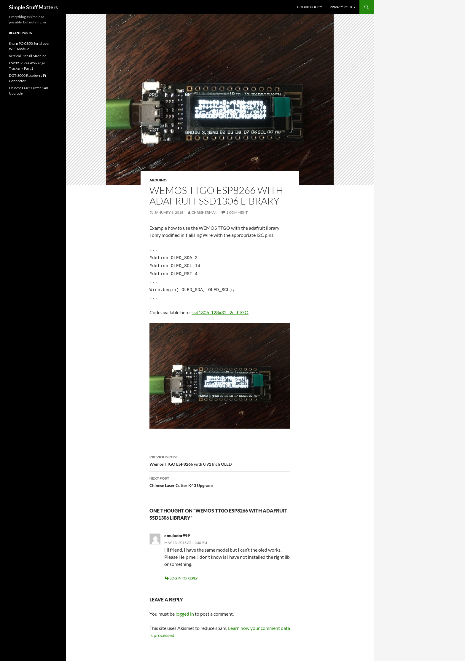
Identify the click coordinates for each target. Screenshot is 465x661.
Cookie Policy (309, 7)
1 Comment (237, 212)
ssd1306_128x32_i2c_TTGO (220, 306)
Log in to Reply (184, 572)
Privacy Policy (343, 7)
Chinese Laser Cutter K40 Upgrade (219, 475)
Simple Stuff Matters (33, 7)
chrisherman (204, 212)
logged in (185, 607)
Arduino (158, 180)
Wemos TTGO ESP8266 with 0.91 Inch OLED (219, 453)
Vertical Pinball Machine (27, 56)
